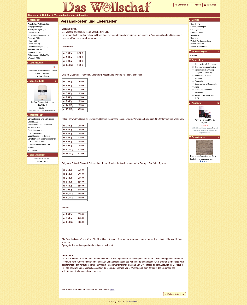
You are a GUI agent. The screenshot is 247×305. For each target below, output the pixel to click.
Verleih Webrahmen (198, 47)
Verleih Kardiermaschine (200, 41)
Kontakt (32, 147)
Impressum (33, 150)
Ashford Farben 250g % (205, 120)
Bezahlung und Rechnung (40, 136)
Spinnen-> (32, 52)
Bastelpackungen (35, 30)
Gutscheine (195, 24)
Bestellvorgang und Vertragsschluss (37, 131)
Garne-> (31, 44)
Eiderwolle (199, 81)
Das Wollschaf (131, 302)
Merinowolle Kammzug (204, 70)
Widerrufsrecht (35, 127)
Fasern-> (32, 38)
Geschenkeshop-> (35, 47)
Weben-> (32, 58)
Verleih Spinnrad (197, 44)
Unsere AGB (34, 122)
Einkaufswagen (199, 51)
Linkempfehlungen (198, 27)
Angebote (196, 103)
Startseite (33, 15)
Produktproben (196, 32)
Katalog (46, 15)
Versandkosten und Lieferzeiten (71, 15)
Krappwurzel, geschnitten (205, 67)
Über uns (194, 38)
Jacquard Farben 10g (204, 73)
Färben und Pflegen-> (37, 35)
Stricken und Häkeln (36, 55)
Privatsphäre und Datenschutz (41, 125)
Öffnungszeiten (196, 30)
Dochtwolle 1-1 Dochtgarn (205, 64)
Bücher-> (32, 32)
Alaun (197, 87)
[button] (182, 5)
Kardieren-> (33, 49)
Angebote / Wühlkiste (37, 24)
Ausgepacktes (34, 27)
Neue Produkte (37, 81)
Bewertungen (198, 137)
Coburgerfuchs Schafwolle (205, 84)
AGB (112, 289)
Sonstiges (194, 35)
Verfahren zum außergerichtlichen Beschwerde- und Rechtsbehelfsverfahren (43, 142)
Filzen (30, 41)
